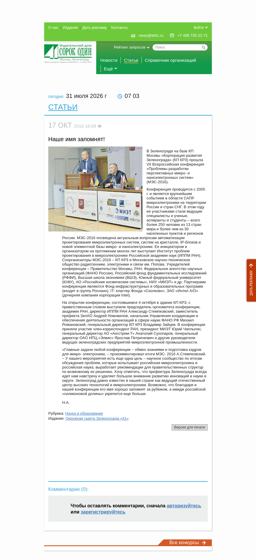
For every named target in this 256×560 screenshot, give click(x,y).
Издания (70, 27)
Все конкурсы (187, 542)
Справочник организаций (170, 60)
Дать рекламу (250, 280)
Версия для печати (189, 427)
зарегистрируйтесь (103, 511)
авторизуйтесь (184, 505)
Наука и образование (84, 413)
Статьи (131, 60)
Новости (108, 60)
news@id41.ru (151, 35)
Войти (199, 28)
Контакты (119, 27)
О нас (53, 27)
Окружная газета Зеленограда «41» (97, 418)
